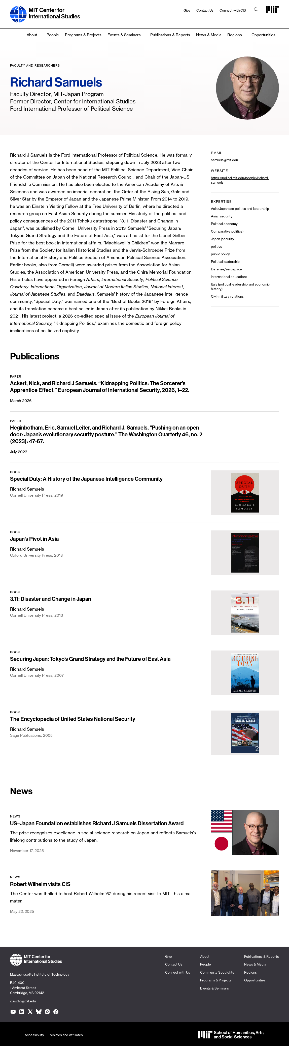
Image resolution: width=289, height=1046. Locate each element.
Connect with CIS (233, 10)
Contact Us (204, 10)
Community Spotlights (217, 972)
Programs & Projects (83, 35)
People (53, 35)
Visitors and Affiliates (66, 1035)
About (32, 35)
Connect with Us (177, 972)
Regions (250, 972)
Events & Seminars (124, 35)
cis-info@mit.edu (23, 1001)
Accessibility (34, 1035)
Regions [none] (234, 35)
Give (187, 10)
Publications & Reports (170, 35)
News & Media (208, 35)
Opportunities (263, 35)
